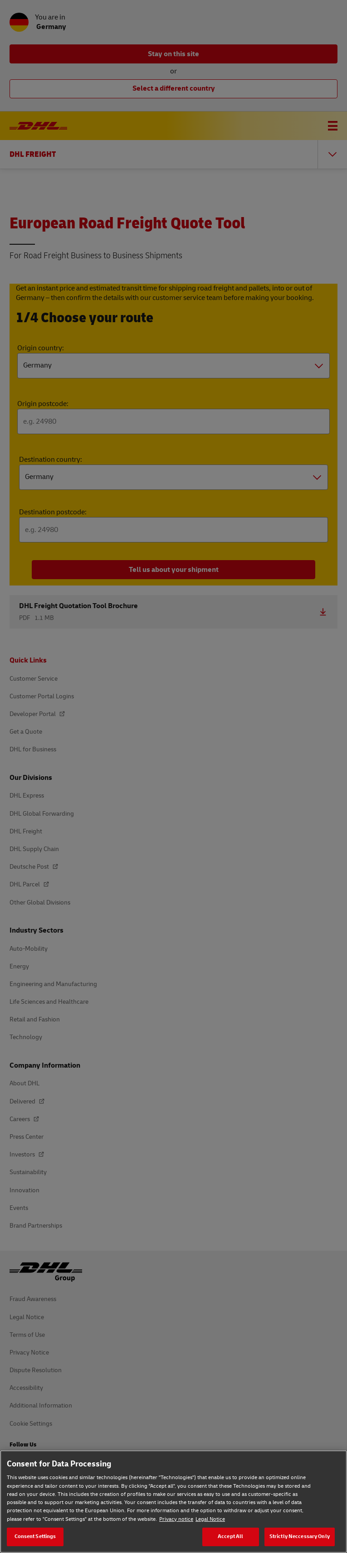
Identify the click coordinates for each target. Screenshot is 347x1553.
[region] (173, 1501)
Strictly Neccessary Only (299, 1536)
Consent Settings (35, 1536)
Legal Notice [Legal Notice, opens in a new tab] (210, 1519)
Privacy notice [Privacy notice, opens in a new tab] (176, 1519)
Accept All (230, 1536)
